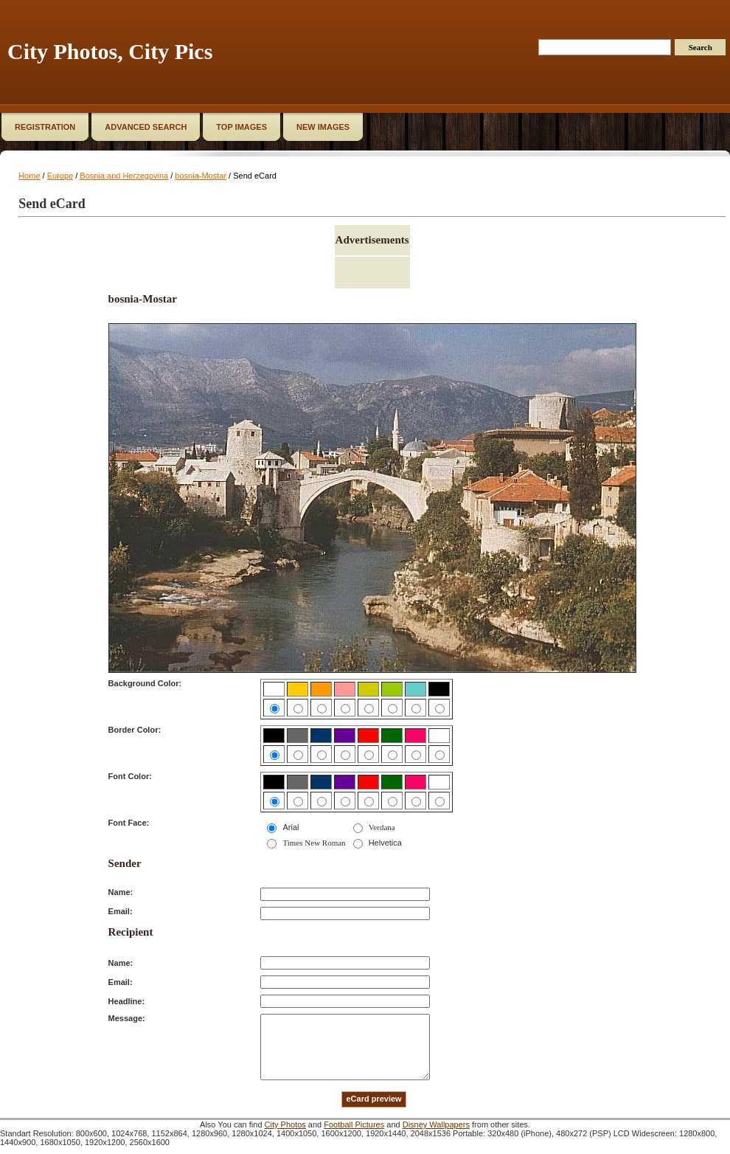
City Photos (285, 1124)
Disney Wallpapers (436, 1124)
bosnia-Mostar (200, 175)
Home (29, 175)
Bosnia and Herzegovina (124, 175)
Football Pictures (354, 1124)
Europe (60, 175)
